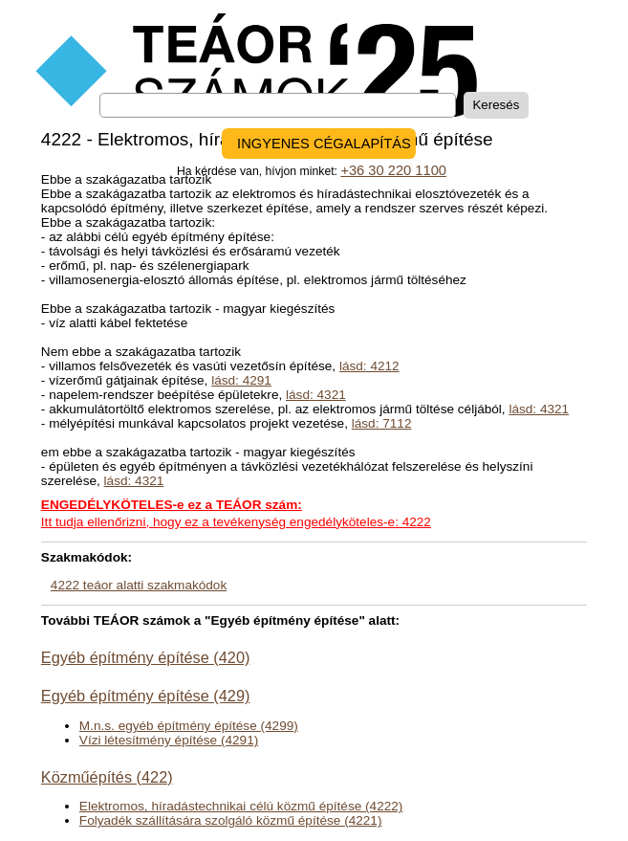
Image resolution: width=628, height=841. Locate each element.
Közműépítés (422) (107, 777)
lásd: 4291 (241, 380)
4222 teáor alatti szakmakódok (139, 585)
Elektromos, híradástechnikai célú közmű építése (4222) (241, 806)
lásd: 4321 (316, 394)
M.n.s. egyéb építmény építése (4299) (188, 726)
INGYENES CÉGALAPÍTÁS (324, 143)
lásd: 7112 (382, 423)
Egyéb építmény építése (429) (145, 695)
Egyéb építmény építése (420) (145, 657)
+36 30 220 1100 (393, 170)
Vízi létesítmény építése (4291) (168, 740)
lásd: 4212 (369, 366)
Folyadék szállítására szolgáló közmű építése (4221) (230, 820)
